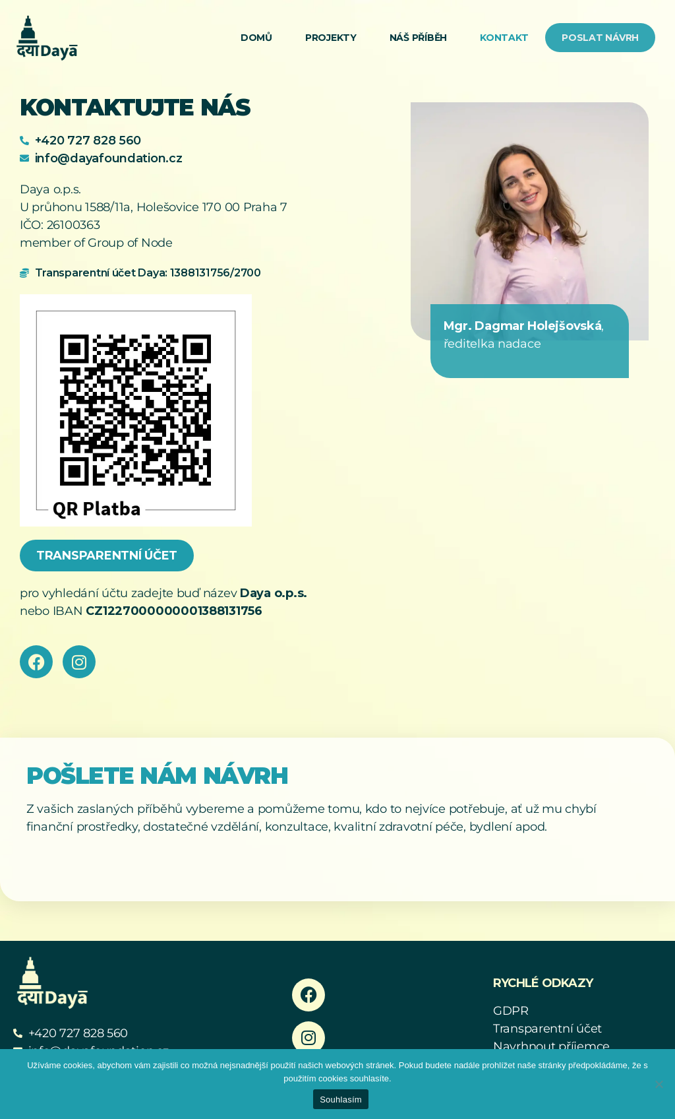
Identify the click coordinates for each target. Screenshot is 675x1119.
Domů (256, 38)
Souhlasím (341, 1099)
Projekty (331, 38)
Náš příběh (418, 38)
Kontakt (504, 38)
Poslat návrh (600, 38)
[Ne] (658, 1084)
